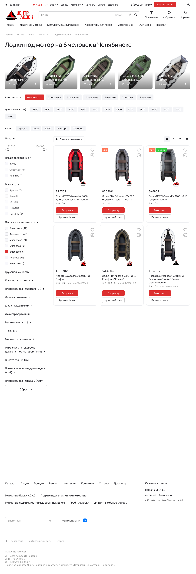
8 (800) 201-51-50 (141, 4)
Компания (87, 483)
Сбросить (26, 389)
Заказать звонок (165, 4)
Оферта (60, 540)
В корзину (67, 210)
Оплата (104, 483)
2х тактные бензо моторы (110, 502)
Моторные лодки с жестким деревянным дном (35, 502)
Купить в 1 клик (67, 217)
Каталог (10, 483)
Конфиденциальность (39, 540)
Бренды (39, 483)
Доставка (120, 483)
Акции (25, 483)
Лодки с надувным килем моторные (63, 495)
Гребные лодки (79, 502)
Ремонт (54, 483)
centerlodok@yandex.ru (158, 495)
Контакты (70, 483)
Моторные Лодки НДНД (20, 495)
